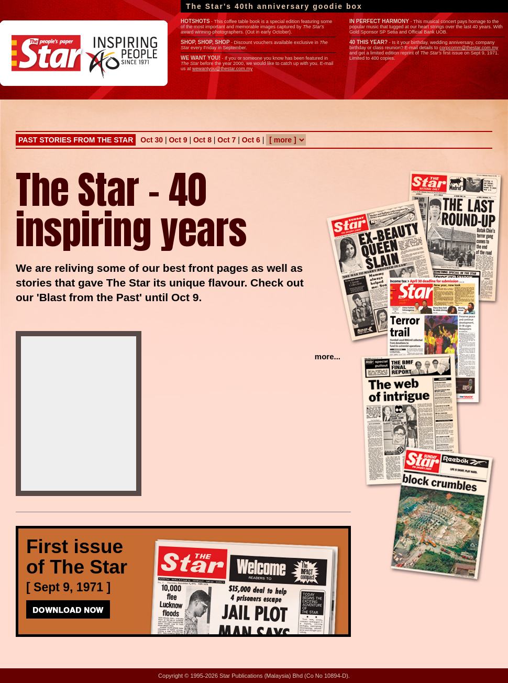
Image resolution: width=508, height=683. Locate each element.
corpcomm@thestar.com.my (468, 47)
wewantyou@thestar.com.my (222, 68)
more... (327, 356)
